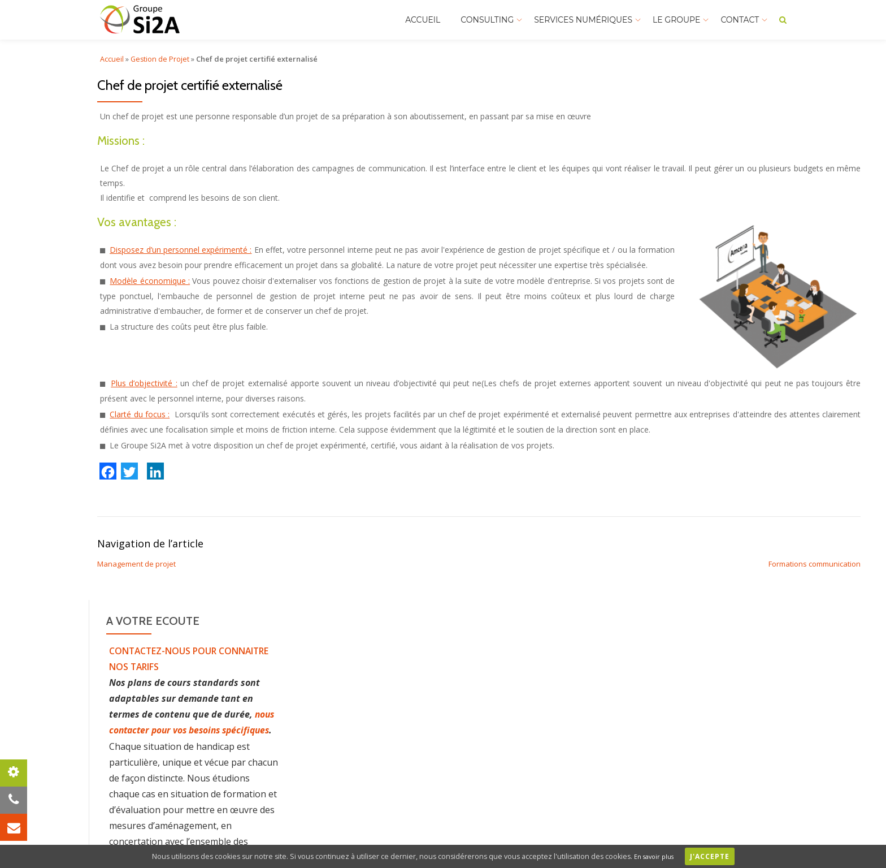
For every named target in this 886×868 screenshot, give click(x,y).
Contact (739, 20)
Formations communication (814, 564)
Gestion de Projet (160, 59)
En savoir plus (658, 856)
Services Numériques (583, 20)
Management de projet (136, 564)
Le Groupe (676, 20)
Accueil (422, 20)
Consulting (487, 20)
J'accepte (718, 856)
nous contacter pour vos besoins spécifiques (192, 730)
